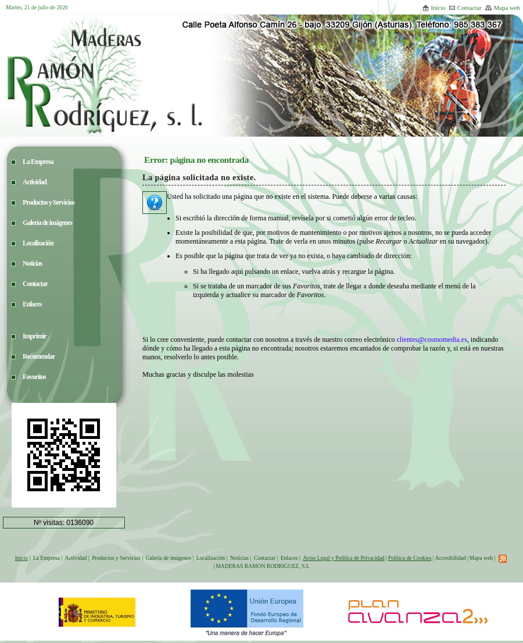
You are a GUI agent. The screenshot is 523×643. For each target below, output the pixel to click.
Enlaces (289, 558)
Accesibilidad (450, 558)
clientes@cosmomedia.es (431, 339)
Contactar (465, 7)
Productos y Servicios (116, 558)
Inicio (434, 7)
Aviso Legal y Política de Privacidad (343, 558)
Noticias (239, 558)
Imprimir (34, 336)
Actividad (76, 558)
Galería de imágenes (168, 558)
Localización (210, 558)
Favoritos (34, 377)
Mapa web (502, 7)
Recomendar (39, 356)
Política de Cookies (410, 558)
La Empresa (46, 558)
